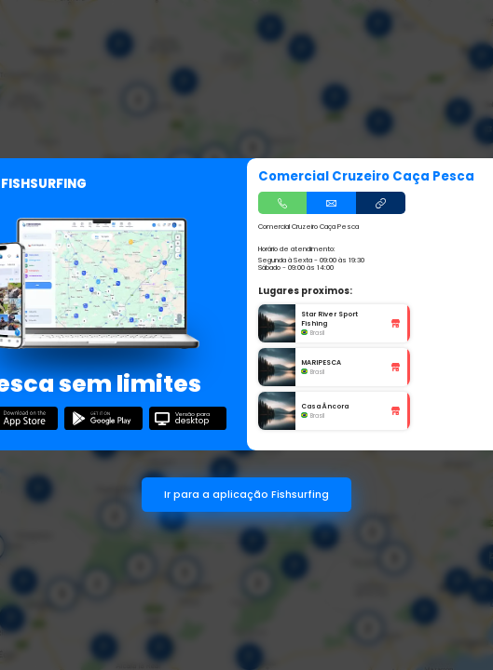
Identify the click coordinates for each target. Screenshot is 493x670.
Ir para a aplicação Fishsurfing (246, 495)
